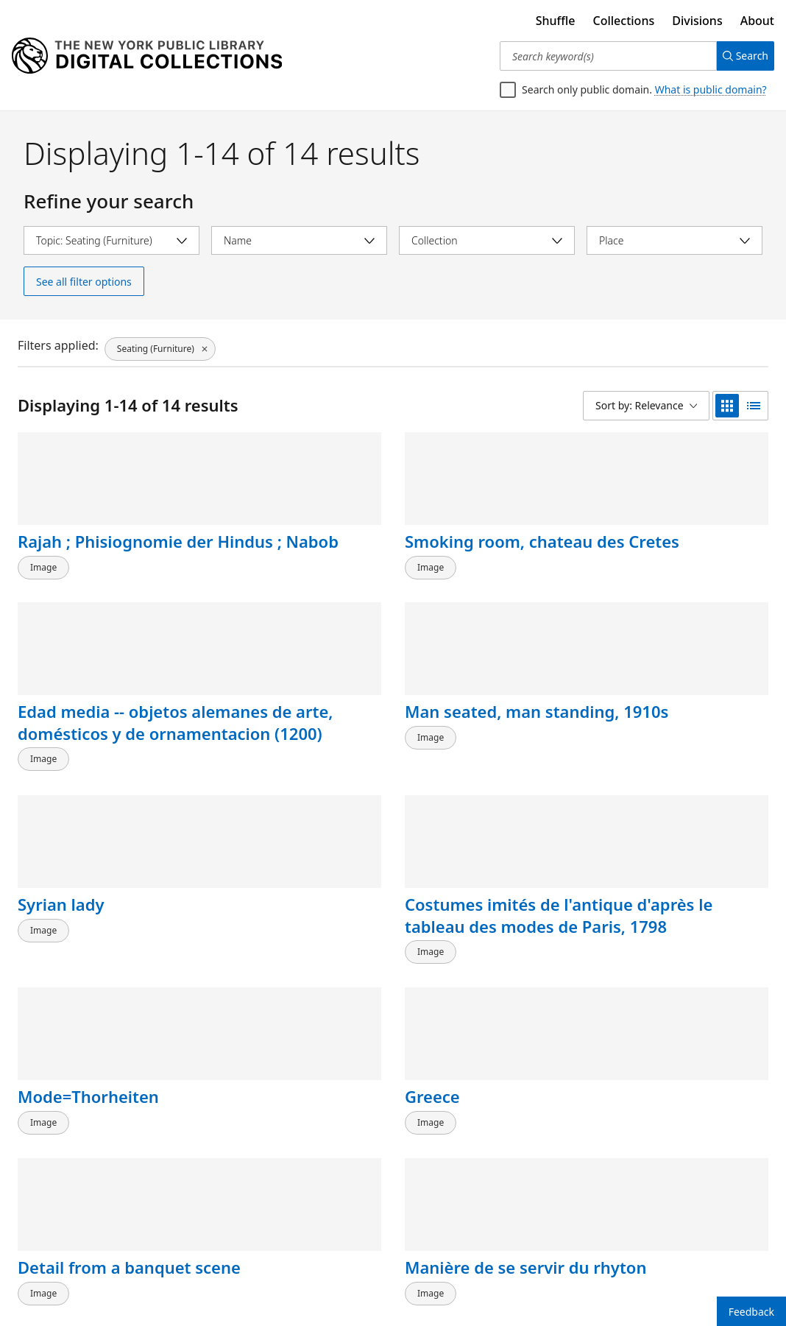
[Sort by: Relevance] (646, 405)
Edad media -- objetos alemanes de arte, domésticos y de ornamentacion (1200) (490, 585)
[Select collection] (487, 240)
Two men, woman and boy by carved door (282, 1161)
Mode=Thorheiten (475, 748)
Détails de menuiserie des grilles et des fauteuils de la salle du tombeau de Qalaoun (93, 1194)
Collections (624, 21)
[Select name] (299, 240)
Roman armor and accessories (670, 966)
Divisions (697, 21)
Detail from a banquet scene (76, 966)
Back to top (54, 1270)
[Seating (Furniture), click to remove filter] (159, 345)
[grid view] (727, 405)
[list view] (753, 405)
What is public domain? (711, 89)
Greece (626, 748)
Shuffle (556, 21)
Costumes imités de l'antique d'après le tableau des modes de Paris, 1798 (289, 781)
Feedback (751, 1312)
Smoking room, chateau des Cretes (286, 552)
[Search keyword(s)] (602, 56)
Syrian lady (61, 748)
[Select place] (674, 240)
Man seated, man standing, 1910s (666, 552)
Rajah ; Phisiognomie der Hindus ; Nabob (100, 552)
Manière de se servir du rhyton (291, 966)
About (757, 21)
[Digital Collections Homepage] (147, 56)
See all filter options (84, 282)
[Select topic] (111, 240)
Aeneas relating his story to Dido (480, 966)
